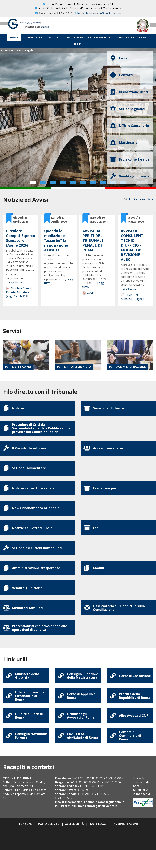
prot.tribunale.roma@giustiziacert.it (99, 13)
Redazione (25, 838)
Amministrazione (126, 838)
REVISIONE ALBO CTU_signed (132, 297)
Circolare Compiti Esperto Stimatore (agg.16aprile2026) (19, 292)
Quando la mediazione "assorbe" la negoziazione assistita (56, 240)
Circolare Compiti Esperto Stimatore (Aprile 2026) (20, 238)
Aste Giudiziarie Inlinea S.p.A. (142, 804)
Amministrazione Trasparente (88, 37)
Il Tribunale (33, 37)
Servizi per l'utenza (131, 37)
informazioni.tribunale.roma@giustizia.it (94, 816)
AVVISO (92, 293)
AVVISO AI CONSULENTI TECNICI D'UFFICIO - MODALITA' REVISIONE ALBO (133, 245)
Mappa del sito (49, 838)
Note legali (98, 838)
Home (14, 37)
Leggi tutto (15, 282)
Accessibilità (74, 838)
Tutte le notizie (140, 199)
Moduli (54, 37)
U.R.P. (78, 44)
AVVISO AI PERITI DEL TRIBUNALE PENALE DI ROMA (93, 240)
